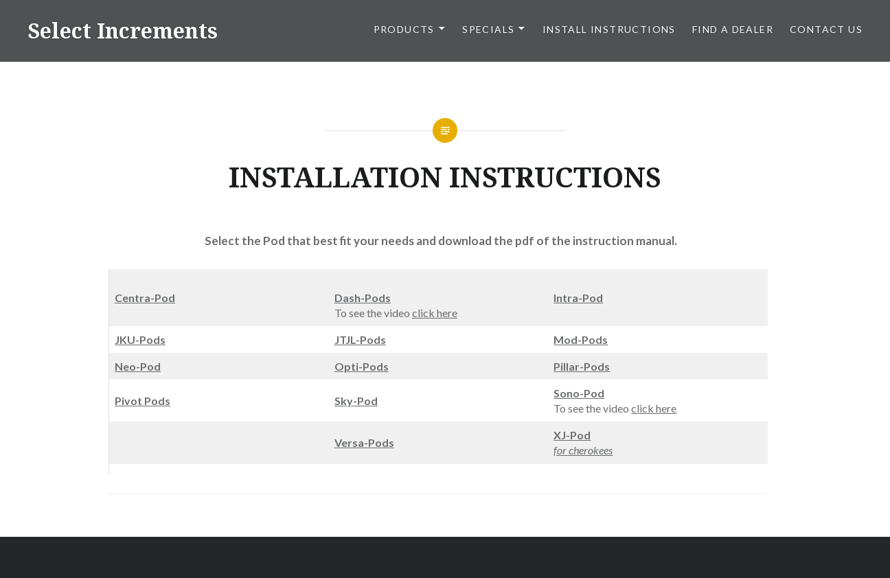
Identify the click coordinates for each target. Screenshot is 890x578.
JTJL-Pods (360, 339)
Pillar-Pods (582, 366)
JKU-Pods (140, 339)
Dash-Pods (362, 297)
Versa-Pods (364, 442)
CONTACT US (826, 29)
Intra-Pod (578, 297)
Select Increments (122, 30)
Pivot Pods (142, 400)
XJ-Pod (572, 434)
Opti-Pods (361, 366)
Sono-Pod (579, 393)
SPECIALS (488, 29)
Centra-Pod (145, 297)
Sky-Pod (356, 400)
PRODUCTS (404, 29)
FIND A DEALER (732, 29)
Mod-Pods (581, 339)
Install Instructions (609, 29)
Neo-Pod (138, 366)
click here (434, 312)
